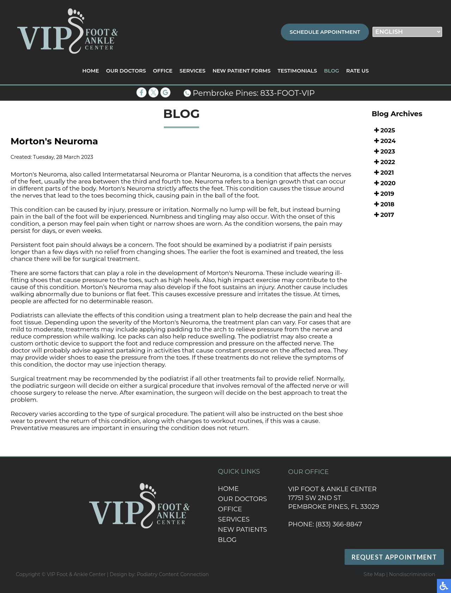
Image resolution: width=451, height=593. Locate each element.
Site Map (374, 574)
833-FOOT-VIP (287, 93)
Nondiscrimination (412, 574)
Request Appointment (394, 557)
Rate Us (357, 71)
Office (162, 71)
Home (90, 71)
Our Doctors (126, 71)
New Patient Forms (241, 71)
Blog (331, 71)
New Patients (242, 529)
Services (193, 71)
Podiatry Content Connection (173, 574)
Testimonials (297, 71)
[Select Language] (407, 32)
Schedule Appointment (325, 32)
